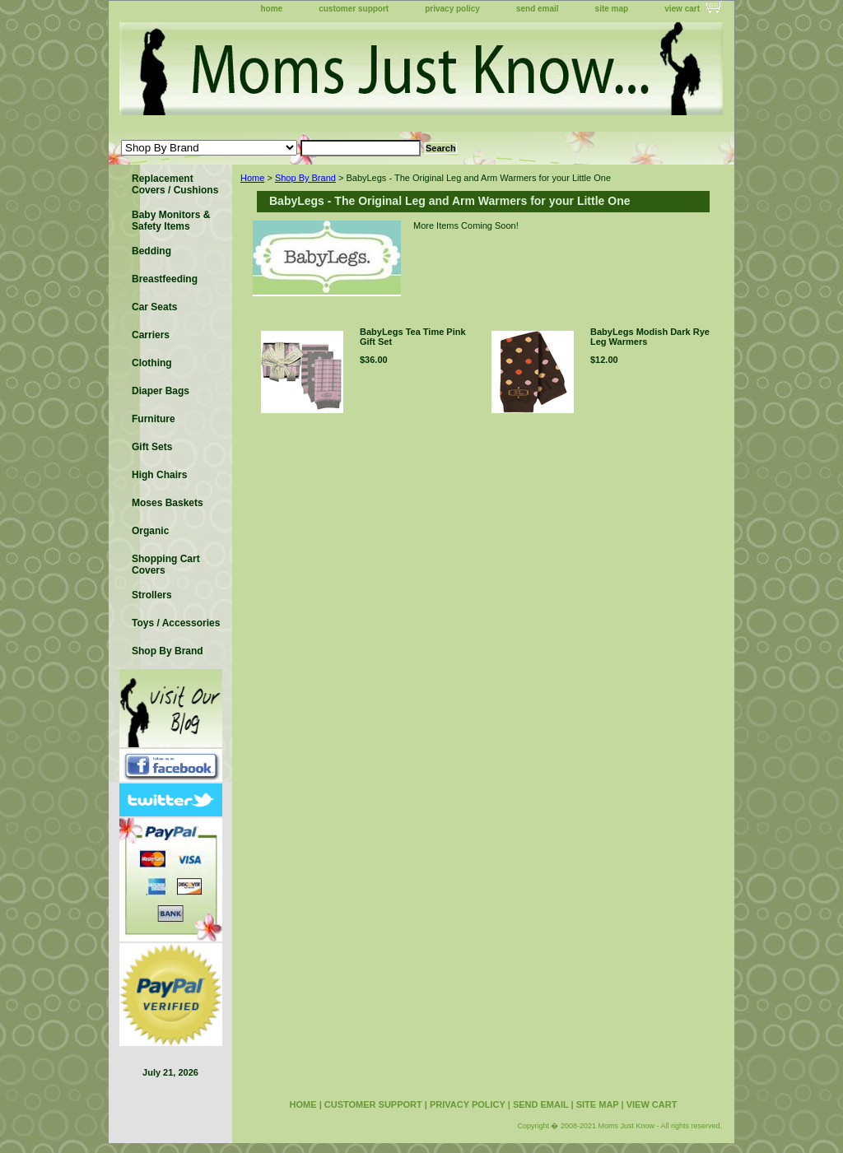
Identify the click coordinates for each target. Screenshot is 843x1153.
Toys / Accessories (176, 623)
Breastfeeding (165, 279)
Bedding (151, 251)
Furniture (153, 419)
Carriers (151, 335)
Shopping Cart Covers (166, 564)
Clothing (152, 363)
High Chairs (159, 475)
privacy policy (452, 8)
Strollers (152, 595)
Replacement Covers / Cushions (175, 184)
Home (252, 178)
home (272, 8)
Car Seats (154, 307)
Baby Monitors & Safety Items (171, 220)
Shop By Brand (305, 178)
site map (612, 8)
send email (537, 8)
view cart (682, 8)
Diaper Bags (160, 391)
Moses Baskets (167, 503)
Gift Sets (152, 447)
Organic (150, 531)
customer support (354, 8)
